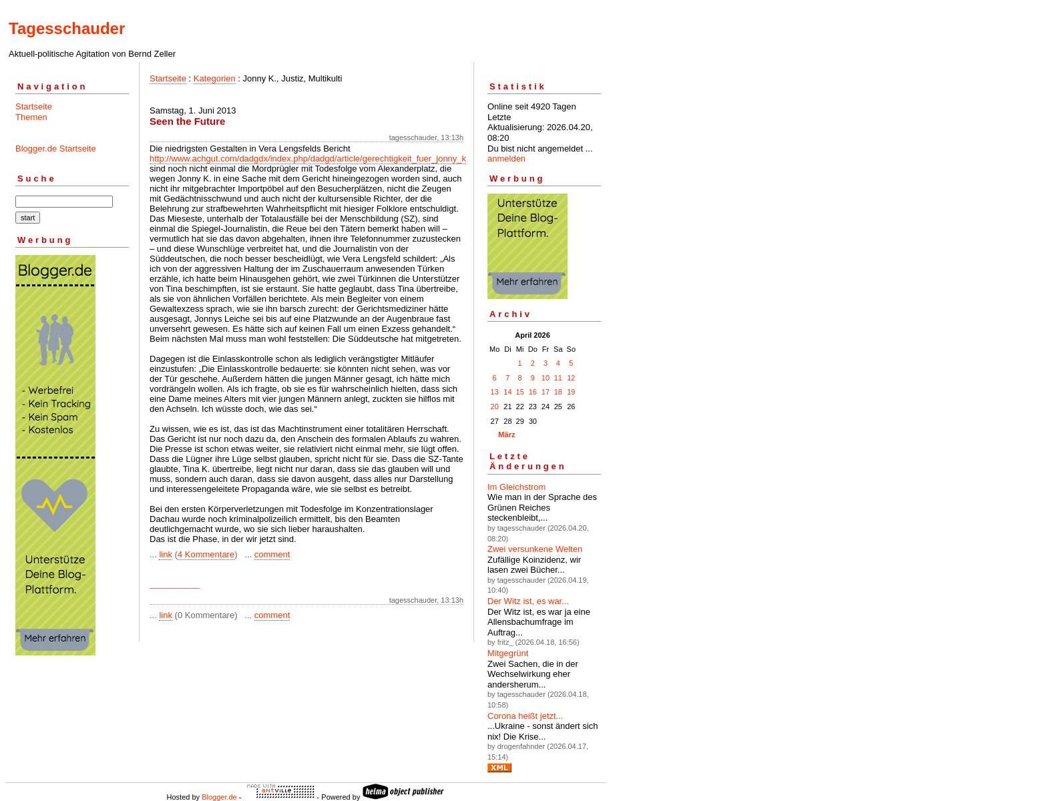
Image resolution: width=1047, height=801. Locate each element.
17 (546, 392)
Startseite (33, 106)
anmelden (506, 159)
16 (533, 392)
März (506, 435)
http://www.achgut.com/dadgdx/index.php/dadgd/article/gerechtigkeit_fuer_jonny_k (308, 159)
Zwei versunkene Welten (534, 549)
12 (571, 378)
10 (546, 378)
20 (495, 407)
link (165, 554)
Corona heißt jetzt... (525, 716)
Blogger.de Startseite (55, 149)
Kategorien (215, 78)
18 (558, 392)
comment (272, 554)
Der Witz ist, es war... (528, 601)
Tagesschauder (67, 28)
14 (507, 392)
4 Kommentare (206, 554)
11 (558, 378)
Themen (31, 117)
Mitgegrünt (507, 653)
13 (495, 392)
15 (520, 392)
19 (571, 392)
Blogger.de (219, 797)
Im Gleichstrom (516, 487)
